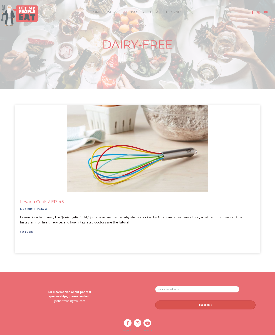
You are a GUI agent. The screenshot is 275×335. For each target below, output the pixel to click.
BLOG (155, 12)
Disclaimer (147, 330)
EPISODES (135, 12)
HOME (96, 12)
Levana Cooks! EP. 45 (42, 201)
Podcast (42, 208)
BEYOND (173, 12)
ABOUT (114, 12)
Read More (26, 232)
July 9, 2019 (26, 208)
